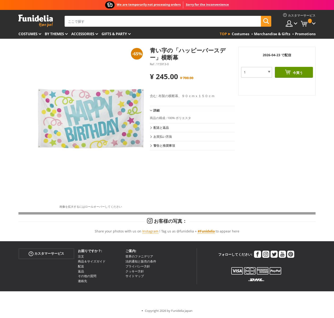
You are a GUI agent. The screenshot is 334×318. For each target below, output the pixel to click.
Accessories (82, 33)
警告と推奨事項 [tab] (164, 145)
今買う (297, 72)
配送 (81, 266)
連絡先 (82, 281)
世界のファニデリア (139, 256)
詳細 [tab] (156, 110)
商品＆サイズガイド (92, 261)
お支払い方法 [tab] (162, 136)
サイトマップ (134, 276)
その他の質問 (87, 276)
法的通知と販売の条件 (140, 261)
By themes (54, 33)
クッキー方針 (134, 271)
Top (223, 33)
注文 (81, 256)
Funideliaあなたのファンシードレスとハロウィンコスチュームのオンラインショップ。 (35, 21)
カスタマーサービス (46, 253)
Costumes (27, 33)
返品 (81, 271)
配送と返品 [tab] (161, 127)
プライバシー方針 (137, 266)
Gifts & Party (114, 33)
